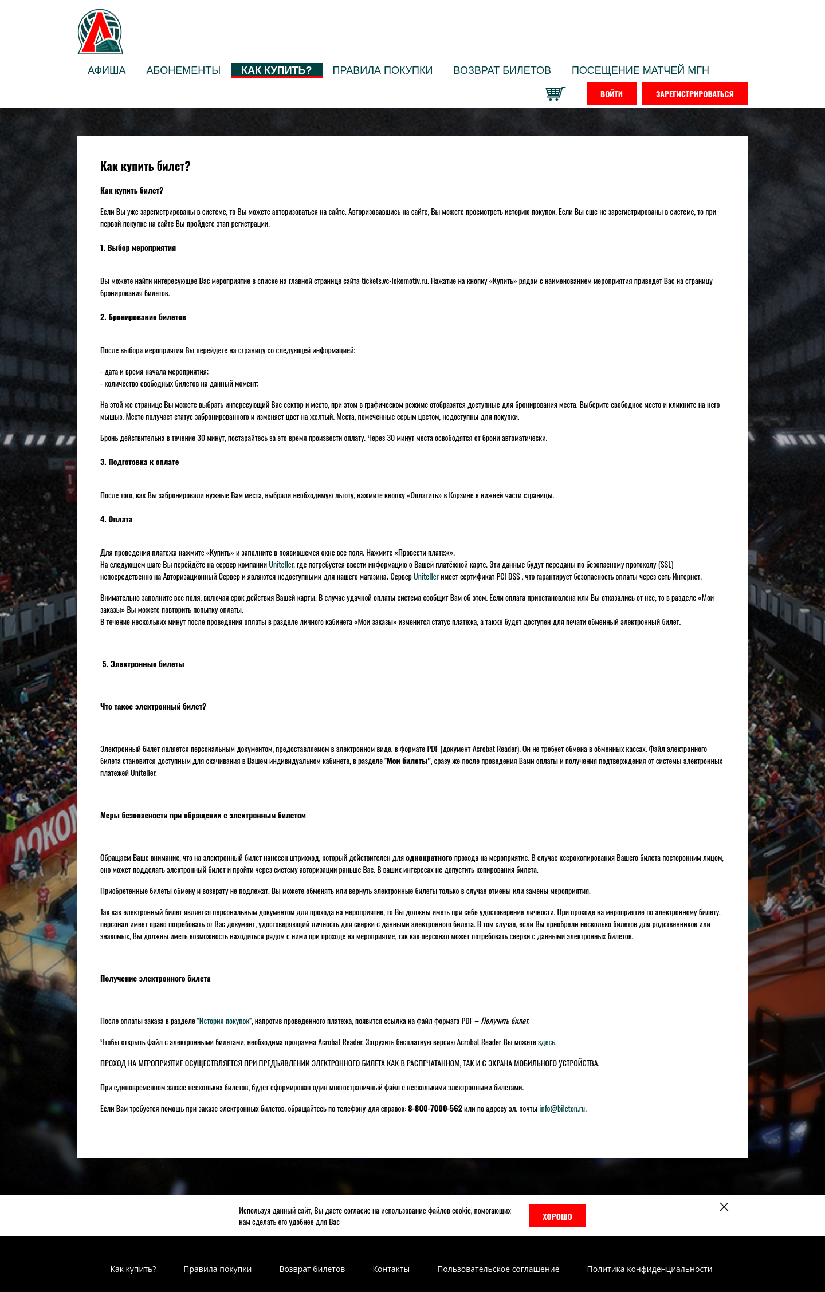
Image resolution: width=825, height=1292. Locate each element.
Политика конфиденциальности (650, 1268)
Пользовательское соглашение (498, 1268)
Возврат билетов (312, 1268)
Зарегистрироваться (695, 94)
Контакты (391, 1268)
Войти (611, 94)
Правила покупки (217, 1268)
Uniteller (281, 564)
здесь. (547, 1041)
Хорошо (557, 1216)
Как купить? (133, 1268)
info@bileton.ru (562, 1108)
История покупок (224, 1020)
